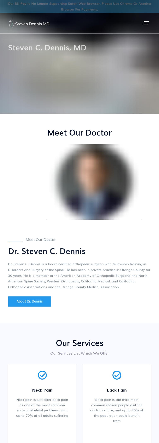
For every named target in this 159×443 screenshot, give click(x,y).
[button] (146, 23)
